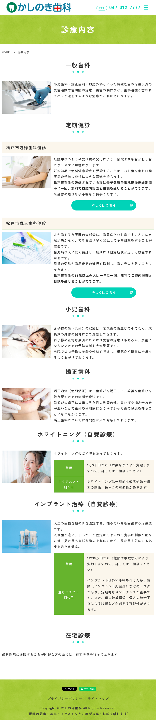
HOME (6, 52)
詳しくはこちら (104, 205)
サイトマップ (98, 698)
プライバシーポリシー (64, 698)
